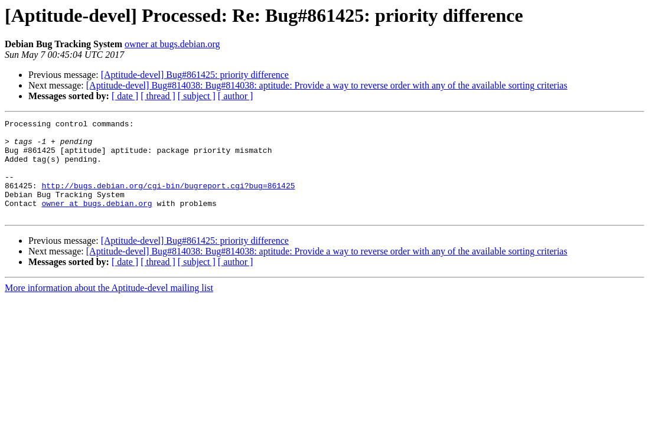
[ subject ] (197, 96)
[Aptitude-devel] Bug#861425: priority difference (195, 75)
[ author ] (235, 96)
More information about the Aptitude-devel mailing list (109, 307)
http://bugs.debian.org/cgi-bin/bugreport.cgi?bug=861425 (168, 199)
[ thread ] (158, 96)
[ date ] (125, 96)
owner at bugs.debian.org (172, 44)
